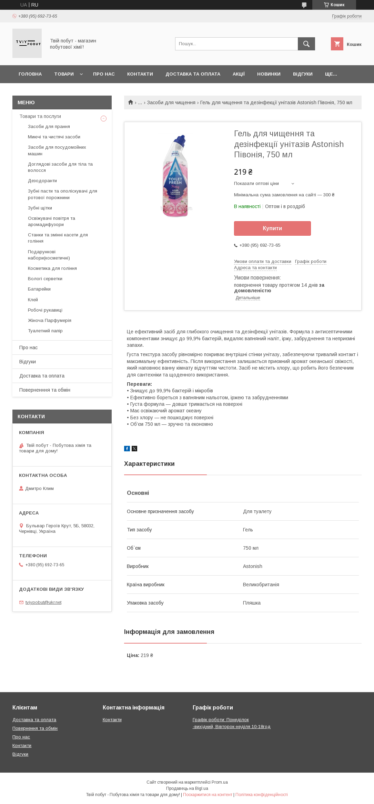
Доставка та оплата (192, 74)
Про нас (104, 74)
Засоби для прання (49, 126)
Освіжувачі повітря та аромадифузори (51, 221)
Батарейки (39, 289)
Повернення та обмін (35, 728)
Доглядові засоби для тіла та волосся (60, 167)
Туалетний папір (45, 330)
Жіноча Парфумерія (49, 320)
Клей (33, 299)
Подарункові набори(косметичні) (49, 255)
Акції (239, 74)
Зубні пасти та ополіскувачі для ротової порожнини (62, 194)
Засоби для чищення (171, 102)
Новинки (269, 74)
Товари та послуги (40, 116)
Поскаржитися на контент (207, 794)
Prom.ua (220, 782)
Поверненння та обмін (44, 390)
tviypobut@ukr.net (43, 602)
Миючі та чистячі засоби (54, 136)
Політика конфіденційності (261, 794)
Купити (272, 228)
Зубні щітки (40, 207)
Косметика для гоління (52, 268)
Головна (30, 74)
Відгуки (303, 74)
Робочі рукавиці (45, 310)
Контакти (140, 74)
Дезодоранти (42, 180)
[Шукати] (306, 43)
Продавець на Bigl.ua (187, 788)
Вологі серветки (45, 278)
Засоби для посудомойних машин (57, 150)
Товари (64, 74)
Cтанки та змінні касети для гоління (58, 238)
